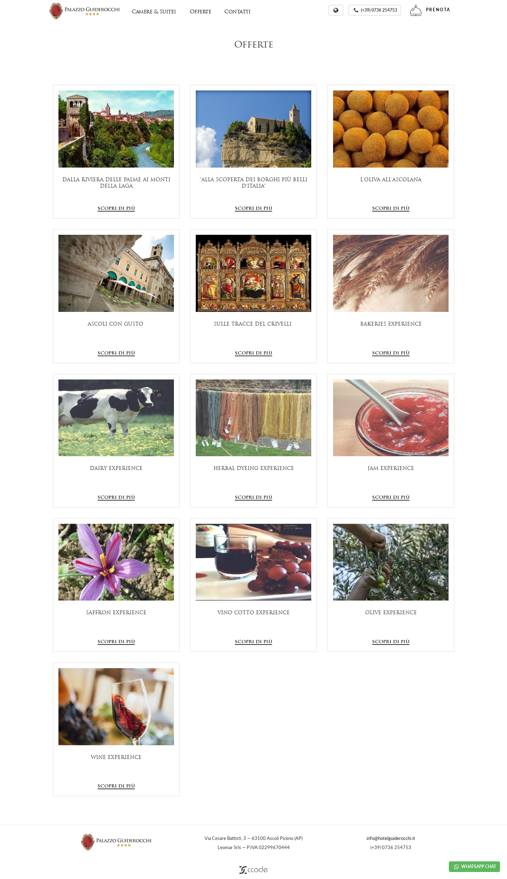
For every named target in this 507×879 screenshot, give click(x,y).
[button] (336, 10)
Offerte (200, 11)
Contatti (237, 11)
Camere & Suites (154, 11)
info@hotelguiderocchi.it (391, 838)
